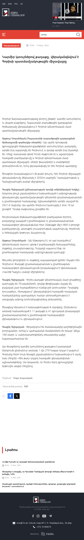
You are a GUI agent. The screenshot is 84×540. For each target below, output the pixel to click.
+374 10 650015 (44, 527)
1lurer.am (46, 509)
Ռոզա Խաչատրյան (22, 378)
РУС (16, 4)
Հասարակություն (11, 45)
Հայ (3, 4)
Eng (10, 4)
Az (21, 4)
